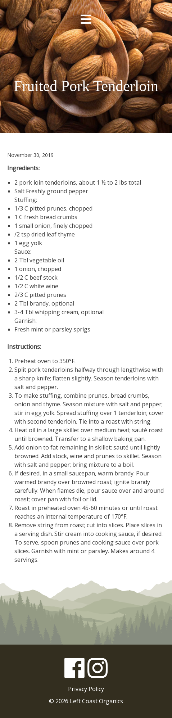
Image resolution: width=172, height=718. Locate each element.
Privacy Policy (86, 689)
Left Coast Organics (86, 54)
